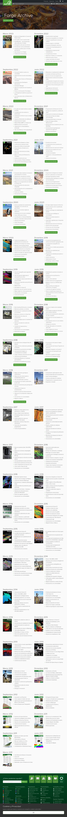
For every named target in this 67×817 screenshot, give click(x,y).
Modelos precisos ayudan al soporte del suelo (55, 479)
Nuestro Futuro (57, 803)
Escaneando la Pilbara (19, 760)
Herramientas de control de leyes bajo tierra (54, 495)
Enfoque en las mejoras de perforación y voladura (55, 432)
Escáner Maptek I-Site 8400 (52, 722)
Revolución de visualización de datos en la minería (23, 311)
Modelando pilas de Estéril (52, 701)
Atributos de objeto (19, 649)
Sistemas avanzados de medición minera (53, 429)
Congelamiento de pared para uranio (23, 676)
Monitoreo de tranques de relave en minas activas (54, 436)
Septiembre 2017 (10, 407)
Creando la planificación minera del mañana (54, 40)
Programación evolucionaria (52, 492)
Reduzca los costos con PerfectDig (22, 651)
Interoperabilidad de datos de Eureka (23, 461)
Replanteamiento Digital (20, 121)
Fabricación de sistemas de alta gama (54, 114)
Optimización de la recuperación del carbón (54, 535)
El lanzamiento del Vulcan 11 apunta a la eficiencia (55, 346)
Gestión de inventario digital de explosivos (22, 210)
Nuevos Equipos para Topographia (22, 704)
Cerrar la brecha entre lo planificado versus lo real (54, 207)
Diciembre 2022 (41, 33)
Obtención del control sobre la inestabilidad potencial (21, 376)
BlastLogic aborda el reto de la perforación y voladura (21, 603)
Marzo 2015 (8, 556)
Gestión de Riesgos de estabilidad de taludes (54, 210)
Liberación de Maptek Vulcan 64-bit (23, 718)
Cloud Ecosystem (20, 787)
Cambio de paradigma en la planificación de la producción (21, 241)
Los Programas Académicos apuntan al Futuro (23, 93)
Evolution (6, 795)
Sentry (5, 796)
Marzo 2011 (7, 752)
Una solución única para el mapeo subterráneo (53, 343)
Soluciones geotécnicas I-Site (21, 634)
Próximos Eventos (45, 803)
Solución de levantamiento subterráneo (24, 653)
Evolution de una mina (51, 142)
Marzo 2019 (8, 304)
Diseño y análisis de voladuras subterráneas (53, 425)
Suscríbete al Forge (8, 20)
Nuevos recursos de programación (54, 76)
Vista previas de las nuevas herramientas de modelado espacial (23, 540)
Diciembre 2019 (41, 237)
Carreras (43, 789)
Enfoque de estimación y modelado (54, 450)
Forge (17, 3)
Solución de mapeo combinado (53, 604)
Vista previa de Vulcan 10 (20, 506)
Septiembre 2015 (10, 528)
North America (33, 798)
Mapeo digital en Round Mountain (53, 482)
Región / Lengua (59, 3)
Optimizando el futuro (51, 259)
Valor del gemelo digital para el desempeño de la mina (22, 276)
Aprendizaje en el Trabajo (20, 52)
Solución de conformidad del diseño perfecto (54, 422)
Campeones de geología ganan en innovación (54, 47)
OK (33, 813)
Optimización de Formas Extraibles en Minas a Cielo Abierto (23, 701)
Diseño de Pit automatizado (52, 225)
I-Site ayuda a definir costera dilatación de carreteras (55, 579)
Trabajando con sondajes (51, 655)
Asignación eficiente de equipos (53, 183)
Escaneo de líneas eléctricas (21, 716)
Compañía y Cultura (58, 787)
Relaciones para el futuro (51, 57)
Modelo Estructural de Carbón (53, 718)
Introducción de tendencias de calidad (54, 83)
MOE (17, 793)
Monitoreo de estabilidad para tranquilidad (53, 251)
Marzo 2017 (8, 444)
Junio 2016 (39, 474)
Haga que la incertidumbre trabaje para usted (23, 394)
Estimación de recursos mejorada (53, 648)
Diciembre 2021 (41, 106)
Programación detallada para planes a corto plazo (54, 254)
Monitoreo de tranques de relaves (22, 243)
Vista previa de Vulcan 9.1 (20, 592)
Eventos (48, 798)
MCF (17, 792)
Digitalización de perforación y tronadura (53, 276)
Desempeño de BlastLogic (52, 596)
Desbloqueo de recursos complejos (23, 213)
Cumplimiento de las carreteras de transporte (54, 145)
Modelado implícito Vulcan (21, 477)
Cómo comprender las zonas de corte (23, 464)
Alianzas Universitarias (51, 158)
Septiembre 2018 (10, 339)
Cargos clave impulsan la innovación (54, 465)
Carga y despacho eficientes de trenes (23, 354)
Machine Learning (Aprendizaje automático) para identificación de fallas (24, 246)
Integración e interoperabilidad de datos (53, 155)
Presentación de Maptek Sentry (22, 596)
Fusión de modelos (19, 192)
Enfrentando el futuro (19, 256)
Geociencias (19, 799)
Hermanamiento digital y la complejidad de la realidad (21, 351)
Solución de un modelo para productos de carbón (55, 247)
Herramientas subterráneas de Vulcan (54, 644)
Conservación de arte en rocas (53, 657)
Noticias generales (50, 725)
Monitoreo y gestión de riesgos (53, 354)
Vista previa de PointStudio (21, 356)
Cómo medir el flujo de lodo (21, 466)
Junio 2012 (39, 694)
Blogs (43, 801)
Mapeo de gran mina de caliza (21, 559)
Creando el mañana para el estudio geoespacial (22, 49)
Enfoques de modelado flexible (53, 356)
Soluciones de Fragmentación (53, 182)
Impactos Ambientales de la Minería (23, 119)
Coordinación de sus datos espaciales (23, 655)
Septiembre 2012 (10, 694)
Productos (46, 1)
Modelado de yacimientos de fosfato (23, 349)
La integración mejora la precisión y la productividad (23, 279)
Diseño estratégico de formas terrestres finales (23, 519)
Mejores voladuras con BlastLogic (53, 627)
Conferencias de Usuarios (20, 660)
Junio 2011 (38, 733)
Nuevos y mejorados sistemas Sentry (23, 218)
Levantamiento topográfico (21, 674)
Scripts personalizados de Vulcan (53, 592)
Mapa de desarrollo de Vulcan (52, 603)
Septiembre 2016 (10, 474)
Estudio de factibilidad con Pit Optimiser (52, 622)
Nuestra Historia (57, 801)
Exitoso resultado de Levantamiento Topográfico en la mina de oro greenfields (23, 206)
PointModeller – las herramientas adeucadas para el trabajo (22, 42)
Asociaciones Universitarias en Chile (23, 162)
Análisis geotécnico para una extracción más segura (21, 419)
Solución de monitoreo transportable (54, 459)
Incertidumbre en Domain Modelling (23, 217)
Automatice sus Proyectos (20, 697)
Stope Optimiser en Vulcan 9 (52, 620)
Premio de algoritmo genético (21, 494)
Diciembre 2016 (41, 444)
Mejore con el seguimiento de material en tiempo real (23, 182)
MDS (17, 790)
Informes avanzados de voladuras (53, 378)
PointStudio (6, 792)
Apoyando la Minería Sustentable (22, 146)
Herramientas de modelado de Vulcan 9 (24, 623)
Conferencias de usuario (51, 724)
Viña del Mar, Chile (33, 790)
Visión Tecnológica (19, 222)
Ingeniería (18, 801)
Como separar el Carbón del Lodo (22, 699)
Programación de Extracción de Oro (54, 109)
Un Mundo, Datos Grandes (52, 625)
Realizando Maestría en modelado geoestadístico (22, 359)
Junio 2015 (39, 528)
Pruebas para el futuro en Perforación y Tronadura (23, 79)
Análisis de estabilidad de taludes (22, 658)
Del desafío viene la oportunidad (22, 39)
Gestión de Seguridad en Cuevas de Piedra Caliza (23, 37)
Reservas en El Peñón (51, 650)
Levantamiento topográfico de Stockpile (53, 244)
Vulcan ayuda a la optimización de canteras (22, 607)
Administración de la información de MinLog (23, 454)
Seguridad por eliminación (52, 88)
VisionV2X (6, 801)
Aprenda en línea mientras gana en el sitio (54, 85)
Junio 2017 (38, 407)
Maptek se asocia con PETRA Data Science (54, 283)
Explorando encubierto (20, 331)
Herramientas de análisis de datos (22, 250)
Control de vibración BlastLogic (22, 480)
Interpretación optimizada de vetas (54, 373)
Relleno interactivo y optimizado (22, 517)
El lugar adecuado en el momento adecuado (53, 326)
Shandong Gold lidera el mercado (53, 119)
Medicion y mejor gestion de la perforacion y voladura (22, 410)
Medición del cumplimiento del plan (23, 178)
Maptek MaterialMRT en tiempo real (23, 122)
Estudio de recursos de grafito (52, 512)
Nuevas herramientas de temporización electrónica (23, 510)
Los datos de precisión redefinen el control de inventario (22, 534)
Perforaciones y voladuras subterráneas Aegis (23, 483)
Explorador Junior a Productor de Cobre (24, 762)
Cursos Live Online (33, 789)
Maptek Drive (18, 285)
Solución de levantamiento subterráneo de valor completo (55, 314)
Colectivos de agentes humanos (53, 289)
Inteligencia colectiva (51, 324)
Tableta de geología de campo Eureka (54, 606)
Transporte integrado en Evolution (22, 560)
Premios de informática (51, 296)
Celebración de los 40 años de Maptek (23, 180)
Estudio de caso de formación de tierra (23, 635)
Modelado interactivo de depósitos (22, 249)
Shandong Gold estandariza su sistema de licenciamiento (55, 179)
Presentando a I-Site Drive (20, 562)
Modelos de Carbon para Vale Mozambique (21, 736)
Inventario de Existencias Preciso (53, 74)
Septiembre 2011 (10, 733)
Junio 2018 (38, 339)
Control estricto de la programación (54, 280)
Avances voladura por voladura (53, 571)
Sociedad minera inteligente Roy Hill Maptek (23, 343)
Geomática (18, 803)
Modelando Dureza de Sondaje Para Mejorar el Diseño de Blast (54, 675)
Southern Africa (32, 802)
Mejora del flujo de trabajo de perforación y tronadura (52, 286)
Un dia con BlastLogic (51, 702)
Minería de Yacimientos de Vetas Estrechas (22, 152)
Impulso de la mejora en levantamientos (20, 388)
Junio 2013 (38, 641)
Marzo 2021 (8, 170)
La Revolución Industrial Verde (21, 144)
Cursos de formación (19, 294)
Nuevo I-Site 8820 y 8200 (52, 559)
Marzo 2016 (8, 503)
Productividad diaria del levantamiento (54, 374)
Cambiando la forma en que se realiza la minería (23, 116)
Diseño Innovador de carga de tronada (23, 252)
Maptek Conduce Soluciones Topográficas (52, 740)
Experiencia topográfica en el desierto (54, 38)
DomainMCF (6, 803)
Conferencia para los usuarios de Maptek (22, 625)
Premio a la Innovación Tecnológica (23, 91)
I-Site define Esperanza (20, 630)
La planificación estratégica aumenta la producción (55, 455)
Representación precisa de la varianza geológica (54, 415)
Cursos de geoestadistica (20, 428)
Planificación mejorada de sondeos (22, 176)
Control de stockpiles (51, 153)
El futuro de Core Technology (52, 227)
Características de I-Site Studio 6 (53, 517)
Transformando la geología (52, 36)
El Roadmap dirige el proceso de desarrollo (22, 415)
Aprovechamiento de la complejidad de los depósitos (24, 189)
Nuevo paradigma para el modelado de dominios (23, 320)
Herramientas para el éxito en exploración (21, 679)
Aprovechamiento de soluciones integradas (22, 185)
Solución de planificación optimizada (54, 409)
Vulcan (5, 789)
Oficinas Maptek (57, 789)
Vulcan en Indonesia (19, 758)
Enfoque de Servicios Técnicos (21, 720)
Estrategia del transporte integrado (54, 576)
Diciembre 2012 (41, 668)
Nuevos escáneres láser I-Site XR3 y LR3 (23, 448)
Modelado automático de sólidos (22, 508)
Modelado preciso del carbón (21, 564)
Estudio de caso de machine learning (23, 289)
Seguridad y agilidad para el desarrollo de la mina (54, 221)
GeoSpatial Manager (19, 85)
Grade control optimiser (51, 279)
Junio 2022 (39, 69)
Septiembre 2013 (10, 641)
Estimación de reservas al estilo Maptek (23, 543)
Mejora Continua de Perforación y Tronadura (22, 155)
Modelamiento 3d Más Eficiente (53, 736)
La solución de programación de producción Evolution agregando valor (54, 241)
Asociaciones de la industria (21, 548)
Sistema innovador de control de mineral (22, 323)
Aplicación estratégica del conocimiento (52, 419)
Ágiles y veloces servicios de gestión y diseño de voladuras (55, 486)
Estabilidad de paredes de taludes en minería (54, 272)
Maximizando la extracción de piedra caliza (54, 78)
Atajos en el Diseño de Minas (52, 678)
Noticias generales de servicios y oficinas (22, 726)
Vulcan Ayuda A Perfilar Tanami (53, 737)
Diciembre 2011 (40, 713)
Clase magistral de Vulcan (52, 329)
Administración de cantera (20, 673)
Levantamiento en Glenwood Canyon (23, 746)
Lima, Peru (31, 792)
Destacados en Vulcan (20, 671)
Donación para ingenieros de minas (54, 61)
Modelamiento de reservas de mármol (54, 147)
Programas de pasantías (44, 791)
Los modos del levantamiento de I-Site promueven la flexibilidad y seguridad (54, 539)
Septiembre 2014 (10, 589)
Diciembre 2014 (41, 556)
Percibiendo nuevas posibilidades (22, 46)
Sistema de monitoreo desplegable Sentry (22, 451)
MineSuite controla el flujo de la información (22, 422)
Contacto (53, 3)
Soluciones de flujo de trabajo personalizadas (52, 116)
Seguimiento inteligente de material (54, 173)
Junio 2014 (38, 589)
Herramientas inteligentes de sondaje (54, 515)
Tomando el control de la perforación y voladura (23, 682)
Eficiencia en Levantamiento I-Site (53, 716)
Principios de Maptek (58, 792)
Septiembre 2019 (10, 269)
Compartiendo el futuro (51, 54)
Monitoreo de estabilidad (51, 510)
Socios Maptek (57, 790)
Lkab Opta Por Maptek (51, 743)
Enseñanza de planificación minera (22, 361)
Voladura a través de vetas (52, 508)
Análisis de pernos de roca (21, 158)
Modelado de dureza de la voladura (23, 657)
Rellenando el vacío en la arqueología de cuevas (54, 659)
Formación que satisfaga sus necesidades (52, 214)
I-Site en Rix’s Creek (50, 484)
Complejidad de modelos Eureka (53, 632)
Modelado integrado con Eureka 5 (53, 349)
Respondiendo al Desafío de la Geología (21, 148)
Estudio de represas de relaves (53, 513)
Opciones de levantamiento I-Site (22, 722)
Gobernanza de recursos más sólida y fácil (23, 76)
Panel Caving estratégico (51, 376)
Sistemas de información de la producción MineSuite (21, 491)
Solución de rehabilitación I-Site (53, 634)
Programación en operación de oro (54, 380)
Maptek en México (19, 398)
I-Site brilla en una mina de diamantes (54, 628)
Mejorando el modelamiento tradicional (55, 72)
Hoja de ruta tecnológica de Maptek (23, 478)
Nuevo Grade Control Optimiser (22, 413)
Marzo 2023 (8, 33)
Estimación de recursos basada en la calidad (54, 318)
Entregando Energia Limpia (52, 697)
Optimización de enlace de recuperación (21, 316)
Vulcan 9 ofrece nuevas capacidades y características (23, 645)
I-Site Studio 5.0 (49, 594)
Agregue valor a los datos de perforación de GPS (21, 546)
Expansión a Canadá (50, 382)
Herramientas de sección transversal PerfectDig (23, 600)
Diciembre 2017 (41, 370)
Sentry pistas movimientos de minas (54, 567)
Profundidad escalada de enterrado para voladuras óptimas (54, 311)
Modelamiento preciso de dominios (54, 223)
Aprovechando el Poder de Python (22, 160)
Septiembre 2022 (10, 69)
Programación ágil (50, 519)
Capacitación (31, 787)
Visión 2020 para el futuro (20, 215)
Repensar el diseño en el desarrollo (54, 55)
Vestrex (17, 789)
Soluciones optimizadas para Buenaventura (52, 448)
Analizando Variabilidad (51, 680)
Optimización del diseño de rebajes (54, 548)
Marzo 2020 (8, 237)
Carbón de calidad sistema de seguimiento (52, 573)
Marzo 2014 (8, 617)
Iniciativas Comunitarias (20, 224)
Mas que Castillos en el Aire (21, 741)
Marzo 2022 (8, 106)
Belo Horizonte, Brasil (33, 793)
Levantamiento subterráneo (52, 646)
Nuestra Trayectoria (58, 799)
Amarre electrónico (50, 257)
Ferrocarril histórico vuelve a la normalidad (22, 72)
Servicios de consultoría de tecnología (23, 573)
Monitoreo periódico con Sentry (22, 309)
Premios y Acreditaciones (56, 795)
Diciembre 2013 (41, 617)
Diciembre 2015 (41, 503)
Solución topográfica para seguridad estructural (23, 272)
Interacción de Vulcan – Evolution (22, 489)
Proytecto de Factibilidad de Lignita (54, 720)
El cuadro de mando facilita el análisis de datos (23, 109)
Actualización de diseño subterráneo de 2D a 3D (23, 382)
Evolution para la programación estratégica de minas (53, 545)
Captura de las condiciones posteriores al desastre (23, 346)
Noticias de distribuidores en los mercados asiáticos (22, 610)
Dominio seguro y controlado (52, 43)
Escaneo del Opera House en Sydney (54, 662)
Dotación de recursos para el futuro (54, 185)
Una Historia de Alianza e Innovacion (23, 755)
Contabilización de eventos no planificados (21, 113)
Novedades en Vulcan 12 (20, 287)
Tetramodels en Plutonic (20, 739)
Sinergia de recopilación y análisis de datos (54, 111)
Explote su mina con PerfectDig (53, 630)
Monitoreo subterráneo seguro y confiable (53, 489)
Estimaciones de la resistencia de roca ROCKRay (54, 125)
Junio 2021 (39, 139)
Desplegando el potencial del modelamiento (52, 51)
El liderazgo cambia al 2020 (52, 261)
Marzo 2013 (8, 668)
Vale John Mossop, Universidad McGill (23, 130)
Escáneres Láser (7, 790)
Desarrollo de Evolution (51, 463)
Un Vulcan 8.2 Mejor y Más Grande (54, 673)
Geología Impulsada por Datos (53, 176)
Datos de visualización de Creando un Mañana (23, 88)
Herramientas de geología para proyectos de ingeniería (53, 128)
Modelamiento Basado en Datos (22, 142)
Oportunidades (45, 787)
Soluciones (51, 1)
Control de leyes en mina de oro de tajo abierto (24, 458)
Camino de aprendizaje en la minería (54, 331)
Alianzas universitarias (51, 131)
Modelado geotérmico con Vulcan (22, 597)
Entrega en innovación (20, 688)
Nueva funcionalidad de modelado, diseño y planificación (54, 412)
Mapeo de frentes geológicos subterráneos (21, 373)
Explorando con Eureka (51, 671)
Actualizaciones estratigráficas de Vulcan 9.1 (53, 564)
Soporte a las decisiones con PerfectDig (52, 600)
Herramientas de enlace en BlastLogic (23, 628)
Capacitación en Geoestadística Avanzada (22, 127)
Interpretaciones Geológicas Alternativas (21, 83)
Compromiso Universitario (44, 794)
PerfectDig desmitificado (20, 571)
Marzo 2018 (8, 370)
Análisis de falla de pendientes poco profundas (23, 486)
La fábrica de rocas (50, 653)
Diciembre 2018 (41, 304)
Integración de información (52, 461)
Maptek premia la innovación (21, 124)
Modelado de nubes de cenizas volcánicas (22, 685)
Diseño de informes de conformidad (54, 569)
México (30, 795)
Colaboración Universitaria (21, 54)
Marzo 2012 (8, 713)
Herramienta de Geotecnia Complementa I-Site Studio (21, 743)
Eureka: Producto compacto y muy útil (54, 457)
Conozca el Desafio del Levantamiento (55, 699)
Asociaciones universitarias (21, 194)
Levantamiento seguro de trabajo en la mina (23, 568)
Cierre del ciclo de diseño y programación (21, 425)
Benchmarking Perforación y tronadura (23, 307)
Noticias (43, 798)
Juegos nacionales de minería (53, 59)
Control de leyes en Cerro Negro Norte (55, 651)
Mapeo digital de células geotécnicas (23, 291)
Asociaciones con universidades (22, 329)
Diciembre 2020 (41, 170)
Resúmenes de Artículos (19, 57)
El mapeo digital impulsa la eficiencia (54, 205)
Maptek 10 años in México (52, 523)
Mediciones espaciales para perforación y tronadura (24, 283)
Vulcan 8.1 (17, 757)
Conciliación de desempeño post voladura (53, 351)
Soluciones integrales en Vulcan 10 (54, 477)
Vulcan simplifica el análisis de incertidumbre (53, 542)
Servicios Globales (50, 708)
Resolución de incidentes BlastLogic (23, 566)
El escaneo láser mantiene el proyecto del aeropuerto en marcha (23, 173)
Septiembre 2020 (10, 202)
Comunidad (56, 793)
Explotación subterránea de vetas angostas (22, 514)
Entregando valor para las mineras (22, 45)
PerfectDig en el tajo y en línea (22, 632)
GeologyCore (7, 798)
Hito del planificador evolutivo (21, 379)
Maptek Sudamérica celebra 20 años (54, 581)
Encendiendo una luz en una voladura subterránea (54, 321)
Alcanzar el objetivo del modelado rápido (54, 308)
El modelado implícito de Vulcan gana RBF (54, 532)
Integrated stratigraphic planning (53, 45)
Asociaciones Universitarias (52, 90)
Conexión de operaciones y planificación (21, 327)
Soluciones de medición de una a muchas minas (53, 150)
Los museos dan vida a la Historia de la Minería (23, 96)
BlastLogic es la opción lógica (52, 452)
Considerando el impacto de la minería (55, 81)
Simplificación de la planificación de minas (23, 537)
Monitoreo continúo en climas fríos (22, 314)
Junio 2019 (39, 269)
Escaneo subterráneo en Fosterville (54, 174)
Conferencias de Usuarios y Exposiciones (52, 705)
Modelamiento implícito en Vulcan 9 (23, 648)
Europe (32, 800)
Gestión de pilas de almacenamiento (23, 391)
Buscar (24, 781)
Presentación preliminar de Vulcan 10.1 (23, 462)
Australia (32, 796)
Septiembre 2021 (10, 139)
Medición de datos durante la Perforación (52, 217)
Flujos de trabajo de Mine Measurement (52, 121)
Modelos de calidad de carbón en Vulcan (22, 620)
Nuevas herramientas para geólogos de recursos (23, 385)
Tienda (56, 1)
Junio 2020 (39, 202)
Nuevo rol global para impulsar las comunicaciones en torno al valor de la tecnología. (55, 292)
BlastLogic (6, 793)
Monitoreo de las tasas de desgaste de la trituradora (54, 561)
